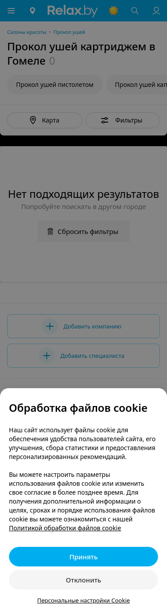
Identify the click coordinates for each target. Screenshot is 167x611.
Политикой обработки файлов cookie (65, 528)
